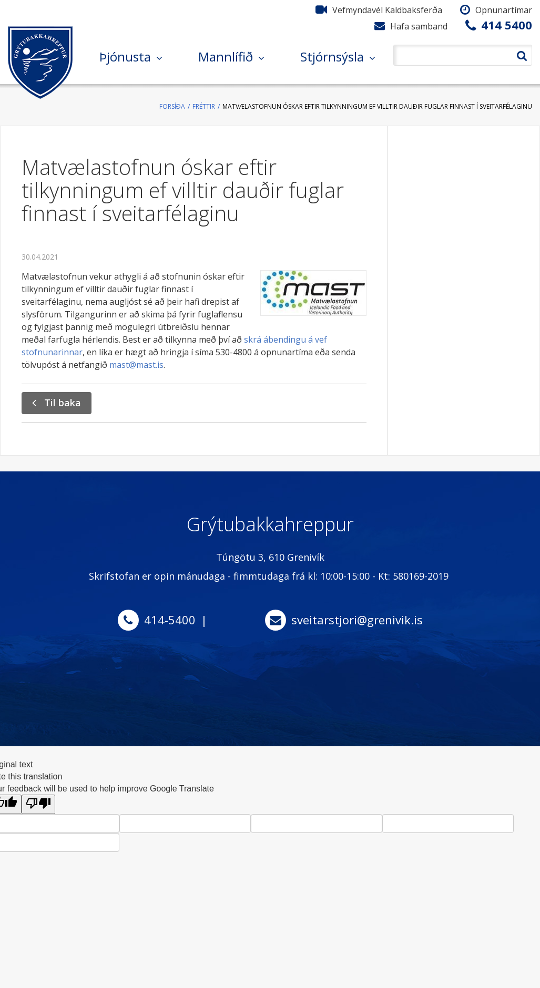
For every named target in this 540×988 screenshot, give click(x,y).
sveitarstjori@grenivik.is (357, 619)
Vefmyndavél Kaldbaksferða (387, 10)
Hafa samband (418, 26)
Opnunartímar (503, 10)
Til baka (62, 402)
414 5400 (506, 25)
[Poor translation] (38, 804)
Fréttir (203, 106)
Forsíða (172, 106)
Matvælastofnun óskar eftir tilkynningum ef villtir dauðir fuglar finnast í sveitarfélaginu (377, 106)
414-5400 (170, 619)
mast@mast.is (136, 364)
